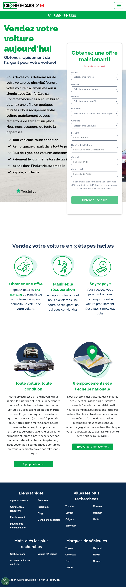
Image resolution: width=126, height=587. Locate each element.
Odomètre (76, 108)
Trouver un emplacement (93, 446)
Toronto (69, 506)
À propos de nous (33, 464)
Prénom (75, 133)
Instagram (43, 507)
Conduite (75, 121)
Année (74, 72)
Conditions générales (49, 520)
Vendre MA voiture (47, 554)
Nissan (96, 561)
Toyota (69, 548)
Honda (96, 554)
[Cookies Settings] (5, 581)
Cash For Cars (17, 554)
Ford (67, 561)
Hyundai (97, 548)
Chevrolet (70, 554)
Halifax (96, 519)
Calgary (69, 519)
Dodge (69, 567)
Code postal (77, 169)
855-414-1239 (65, 15)
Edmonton (70, 525)
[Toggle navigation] (118, 5)
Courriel (75, 157)
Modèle (75, 96)
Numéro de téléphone (81, 145)
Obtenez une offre (94, 200)
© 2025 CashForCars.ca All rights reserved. (34, 579)
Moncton (97, 512)
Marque (75, 84)
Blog (40, 513)
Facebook (43, 500)
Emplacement (17, 517)
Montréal (97, 506)
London (69, 512)
